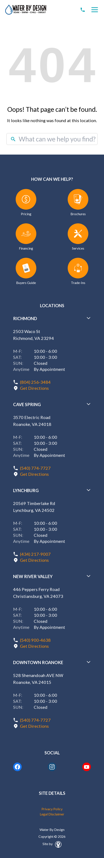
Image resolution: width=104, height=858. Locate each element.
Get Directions (34, 388)
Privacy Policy (52, 809)
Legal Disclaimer (52, 814)
